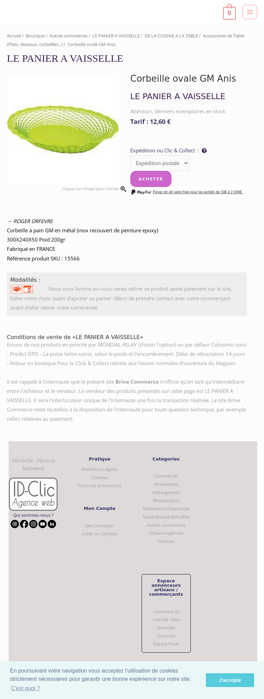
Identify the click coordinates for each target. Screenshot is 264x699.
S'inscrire (166, 636)
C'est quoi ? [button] (25, 688)
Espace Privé (166, 644)
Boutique (35, 36)
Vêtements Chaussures (166, 508)
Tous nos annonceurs (100, 485)
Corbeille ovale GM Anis (92, 44)
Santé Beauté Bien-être (166, 517)
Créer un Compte (99, 534)
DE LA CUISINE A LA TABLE (171, 36)
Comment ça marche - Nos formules (166, 619)
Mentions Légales (100, 469)
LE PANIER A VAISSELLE (116, 36)
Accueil (14, 36)
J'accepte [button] (230, 680)
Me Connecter (99, 526)
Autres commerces (69, 36)
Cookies (99, 477)
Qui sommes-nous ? (33, 515)
